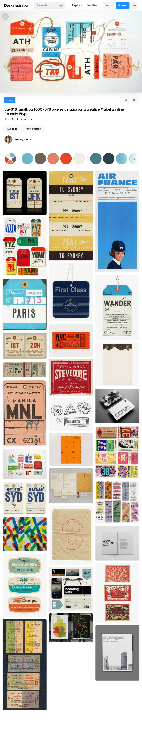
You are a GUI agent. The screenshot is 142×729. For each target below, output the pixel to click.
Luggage (12, 128)
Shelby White (23, 139)
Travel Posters (32, 128)
